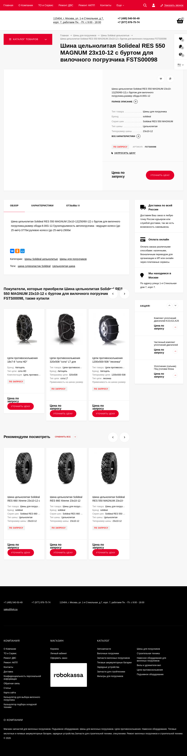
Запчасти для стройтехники (111, 671)
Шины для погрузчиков (73, 259)
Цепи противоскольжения (150, 670)
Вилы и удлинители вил (149, 665)
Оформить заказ (58, 658)
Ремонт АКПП (87, 5)
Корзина (54, 649)
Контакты (105, 5)
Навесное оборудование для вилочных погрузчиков (151, 659)
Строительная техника (148, 653)
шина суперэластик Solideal (34, 266)
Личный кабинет (58, 653)
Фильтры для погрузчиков (110, 676)
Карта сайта (10, 692)
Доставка (8, 671)
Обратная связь (12, 683)
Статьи (7, 688)
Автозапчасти (104, 649)
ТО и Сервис (45, 5)
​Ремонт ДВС (66, 5)
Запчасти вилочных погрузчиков (113, 658)
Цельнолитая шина (63, 266)
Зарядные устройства (108, 667)
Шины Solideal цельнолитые (41, 259)
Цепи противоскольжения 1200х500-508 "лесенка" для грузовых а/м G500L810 (108, 362)
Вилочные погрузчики (108, 653)
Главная (8, 5)
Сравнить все (66, 436)
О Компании (25, 5)
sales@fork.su (11, 609)
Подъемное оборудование (150, 674)
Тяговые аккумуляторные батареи (114, 662)
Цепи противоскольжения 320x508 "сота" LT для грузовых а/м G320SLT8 (65, 362)
